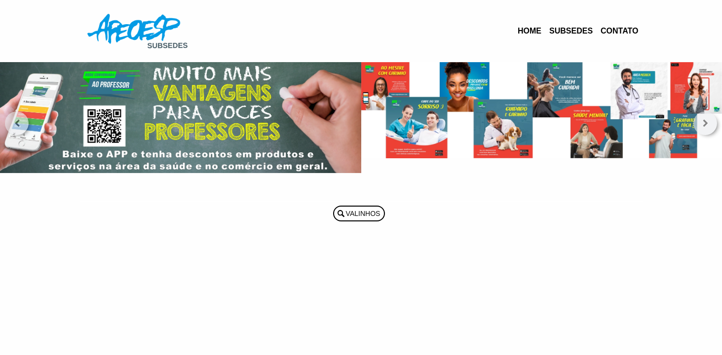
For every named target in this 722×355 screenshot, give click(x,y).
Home (529, 31)
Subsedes (571, 31)
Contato (619, 31)
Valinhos (363, 213)
